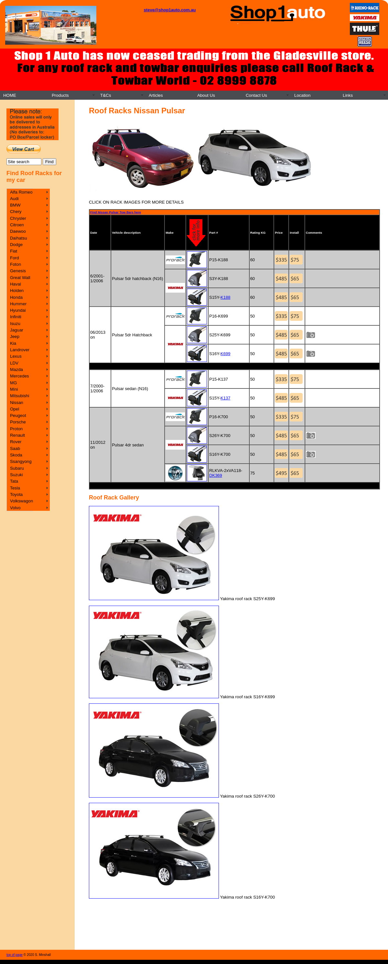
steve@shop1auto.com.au (170, 9)
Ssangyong (21, 461)
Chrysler (18, 218)
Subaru (17, 468)
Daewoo (18, 231)
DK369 (215, 475)
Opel (14, 409)
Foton (15, 264)
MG (13, 382)
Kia (13, 343)
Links (348, 95)
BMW (15, 205)
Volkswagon (21, 501)
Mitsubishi (19, 395)
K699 (225, 353)
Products (60, 95)
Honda (16, 297)
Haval (15, 284)
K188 (225, 297)
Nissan (16, 402)
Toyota (16, 494)
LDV (14, 363)
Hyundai (18, 310)
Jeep (14, 336)
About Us (206, 95)
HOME (9, 95)
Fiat (13, 251)
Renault (17, 435)
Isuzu (15, 323)
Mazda (16, 369)
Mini (14, 389)
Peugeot (18, 415)
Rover (16, 441)
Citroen (17, 224)
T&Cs (105, 95)
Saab (15, 448)
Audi (14, 198)
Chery (16, 211)
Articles (156, 95)
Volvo (15, 507)
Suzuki (16, 474)
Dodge (16, 244)
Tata (14, 481)
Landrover (19, 349)
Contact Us (256, 95)
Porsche (18, 422)
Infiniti (15, 316)
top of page (14, 955)
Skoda (16, 455)
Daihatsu (18, 238)
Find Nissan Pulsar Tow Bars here (115, 212)
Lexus (16, 356)
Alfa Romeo (21, 192)
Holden (17, 290)
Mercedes (19, 376)
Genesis (18, 270)
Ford (14, 257)
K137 (225, 398)
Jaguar (16, 330)
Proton (16, 428)
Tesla (15, 488)
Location (302, 95)
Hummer (18, 303)
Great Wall (20, 277)
